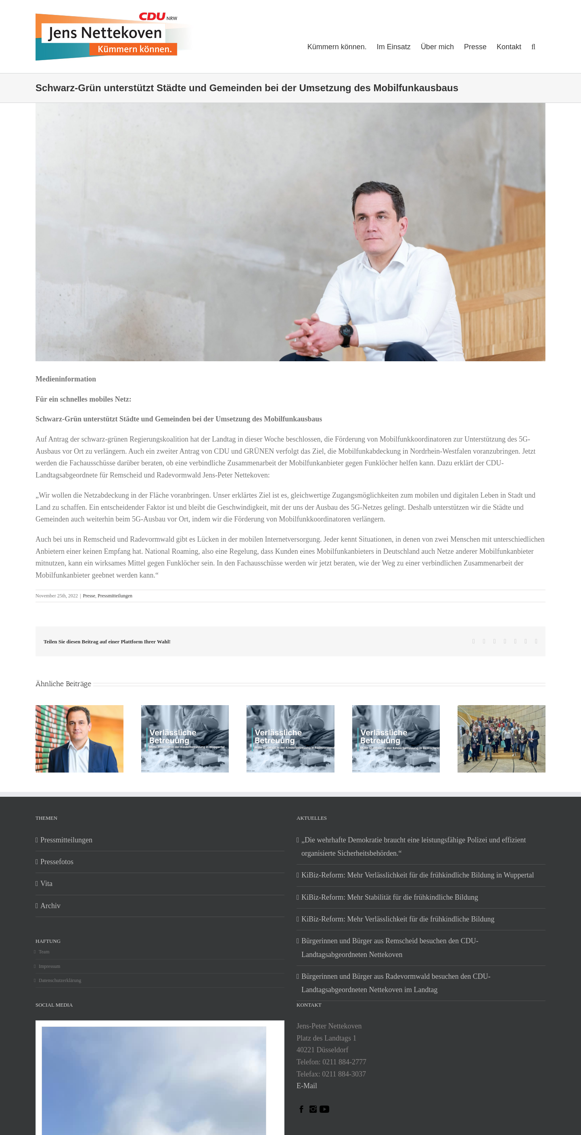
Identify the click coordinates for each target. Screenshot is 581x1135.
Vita (46, 884)
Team (44, 952)
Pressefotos (56, 862)
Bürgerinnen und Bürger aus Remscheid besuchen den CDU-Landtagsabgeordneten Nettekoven (390, 947)
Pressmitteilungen (115, 596)
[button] (533, 46)
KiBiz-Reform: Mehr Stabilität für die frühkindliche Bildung (389, 897)
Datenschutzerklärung (60, 980)
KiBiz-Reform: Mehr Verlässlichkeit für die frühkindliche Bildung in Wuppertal (417, 875)
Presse (89, 596)
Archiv (50, 906)
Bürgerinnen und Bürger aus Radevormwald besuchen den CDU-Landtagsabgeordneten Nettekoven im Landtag (396, 983)
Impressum (49, 966)
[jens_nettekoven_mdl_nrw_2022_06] (290, 273)
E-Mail (307, 1086)
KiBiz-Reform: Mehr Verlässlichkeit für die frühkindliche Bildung (398, 919)
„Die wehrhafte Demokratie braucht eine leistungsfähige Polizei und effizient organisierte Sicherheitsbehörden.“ (413, 846)
